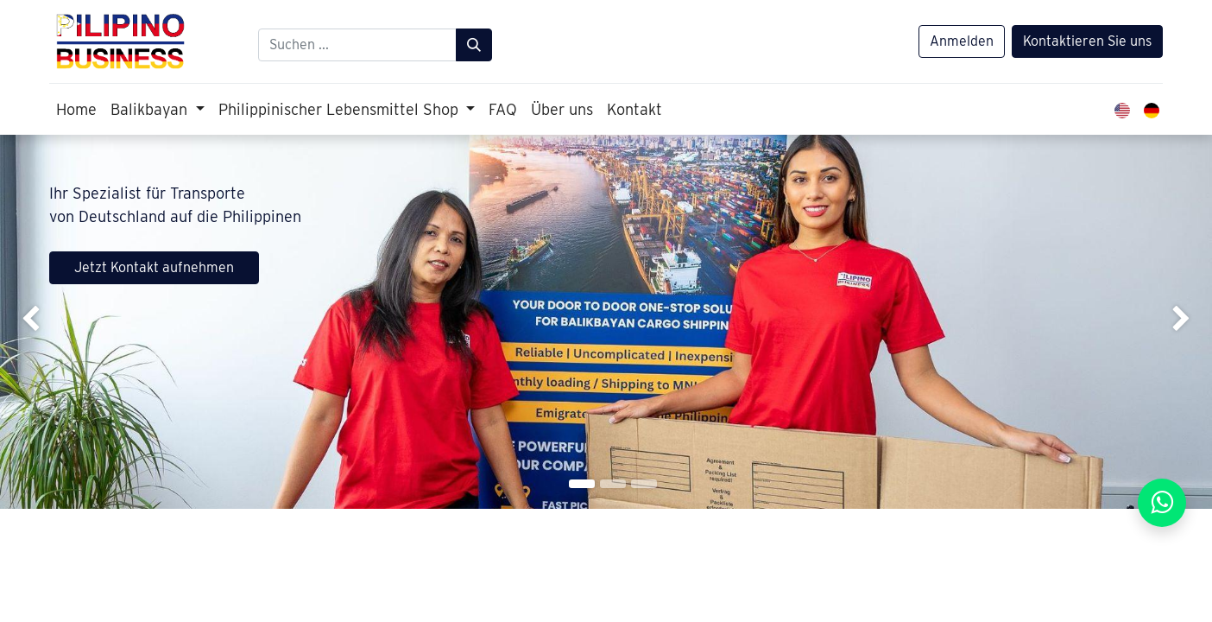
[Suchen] (474, 45)
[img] (48, 322)
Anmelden (962, 41)
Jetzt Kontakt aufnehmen (154, 267)
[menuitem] (76, 109)
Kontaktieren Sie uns (1087, 41)
